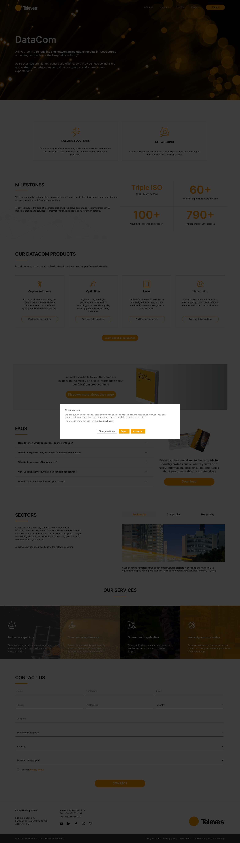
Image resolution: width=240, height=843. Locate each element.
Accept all (138, 431)
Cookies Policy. (106, 421)
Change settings (107, 431)
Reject (124, 431)
